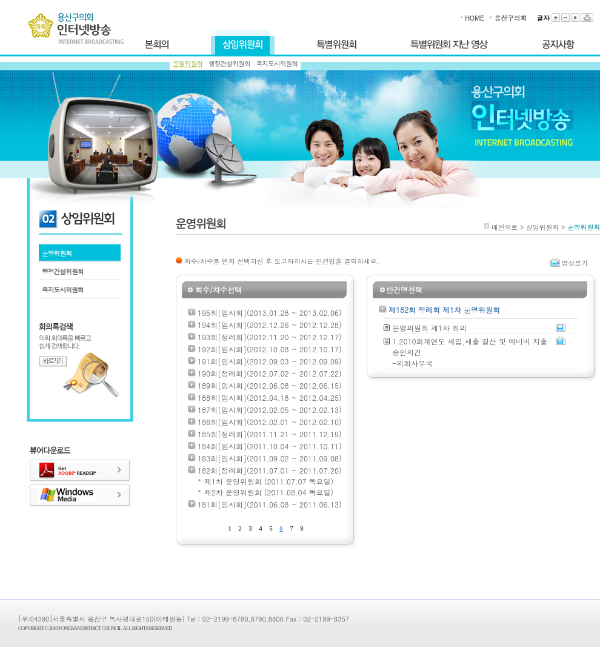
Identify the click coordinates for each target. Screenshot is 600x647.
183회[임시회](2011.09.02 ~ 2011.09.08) (269, 458)
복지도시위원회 (277, 63)
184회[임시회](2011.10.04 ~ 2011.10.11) (269, 446)
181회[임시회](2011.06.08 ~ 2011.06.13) (269, 504)
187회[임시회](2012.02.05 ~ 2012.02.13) (269, 409)
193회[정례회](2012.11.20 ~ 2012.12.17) (269, 337)
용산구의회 (510, 17)
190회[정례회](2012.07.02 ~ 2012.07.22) (269, 373)
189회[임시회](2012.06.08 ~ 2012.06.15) (269, 385)
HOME (474, 17)
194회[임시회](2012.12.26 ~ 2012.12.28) (269, 325)
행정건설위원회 (229, 63)
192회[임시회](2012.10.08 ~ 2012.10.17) (269, 349)
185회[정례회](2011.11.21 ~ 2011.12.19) (269, 434)
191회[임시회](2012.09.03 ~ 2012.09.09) (269, 361)
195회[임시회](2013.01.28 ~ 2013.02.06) (269, 312)
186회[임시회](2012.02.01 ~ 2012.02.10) (269, 422)
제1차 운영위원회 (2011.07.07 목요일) (268, 481)
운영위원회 (187, 63)
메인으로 (505, 227)
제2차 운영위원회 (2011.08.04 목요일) (268, 492)
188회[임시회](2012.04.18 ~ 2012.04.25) (269, 397)
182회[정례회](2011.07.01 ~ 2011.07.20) (269, 470)
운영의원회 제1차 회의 (429, 328)
